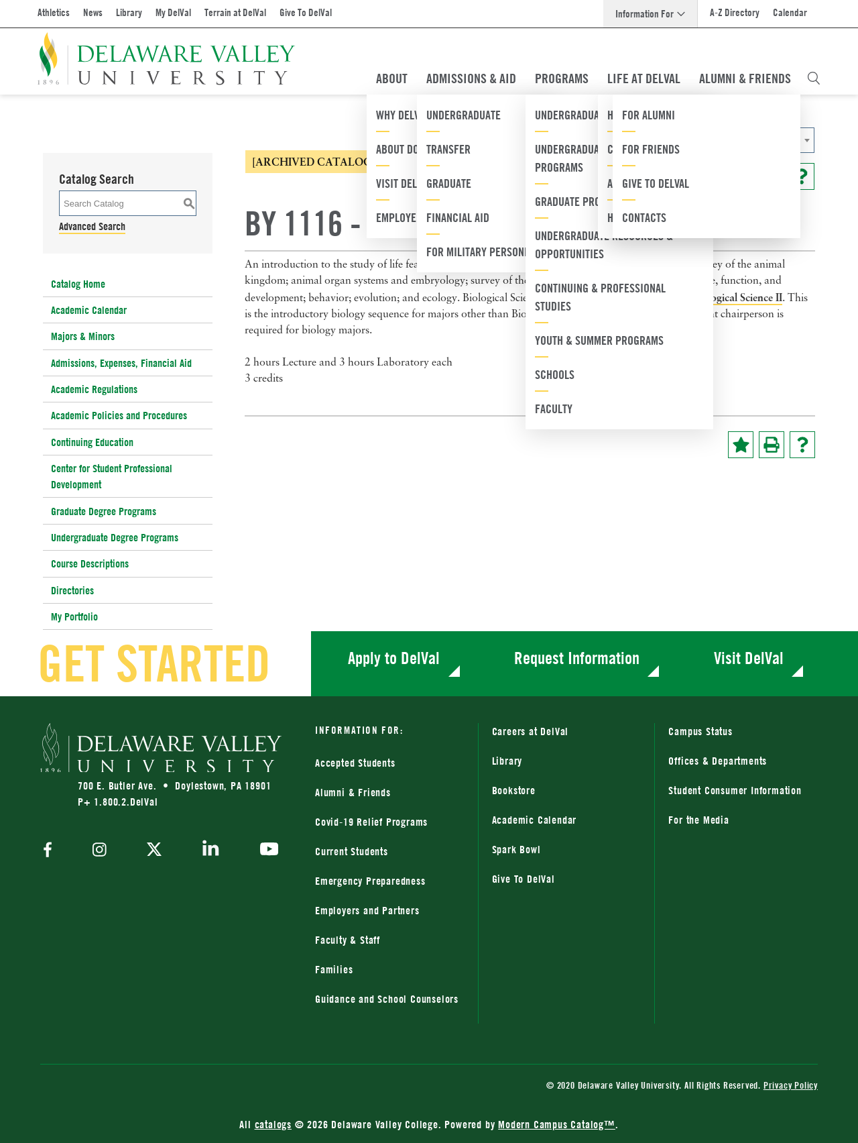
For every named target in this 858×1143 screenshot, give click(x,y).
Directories (72, 590)
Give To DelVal (306, 12)
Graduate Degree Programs (103, 511)
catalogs (273, 1124)
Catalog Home (78, 283)
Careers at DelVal (530, 731)
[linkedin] (211, 850)
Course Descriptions (90, 563)
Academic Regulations (94, 389)
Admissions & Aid (471, 78)
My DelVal (173, 12)
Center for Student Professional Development (111, 476)
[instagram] (99, 851)
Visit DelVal (749, 657)
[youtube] (265, 850)
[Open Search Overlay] (813, 78)
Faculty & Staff (347, 939)
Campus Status (700, 731)
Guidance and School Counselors (386, 998)
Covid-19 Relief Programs (371, 821)
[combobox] (680, 140)
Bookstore (514, 790)
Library (129, 12)
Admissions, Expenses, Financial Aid (121, 363)
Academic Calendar (89, 310)
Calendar (790, 12)
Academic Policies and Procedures (119, 415)
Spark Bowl (516, 849)
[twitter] (154, 850)
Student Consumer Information (734, 790)
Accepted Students (355, 762)
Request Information (576, 657)
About (392, 78)
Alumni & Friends (745, 78)
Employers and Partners (367, 910)
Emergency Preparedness (370, 880)
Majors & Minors (83, 336)
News (93, 12)
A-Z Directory (734, 12)
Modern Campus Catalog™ (556, 1124)
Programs (562, 78)
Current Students (351, 851)
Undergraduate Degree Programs (114, 537)
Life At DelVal (643, 78)
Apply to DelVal (394, 657)
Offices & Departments (717, 760)
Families (334, 969)
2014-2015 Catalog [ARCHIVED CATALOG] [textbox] (636, 140)
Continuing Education (92, 442)
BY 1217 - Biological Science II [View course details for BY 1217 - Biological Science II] (711, 297)
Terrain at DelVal (235, 12)
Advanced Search (92, 226)
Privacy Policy (790, 1085)
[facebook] (51, 851)
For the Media (698, 819)
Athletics (54, 12)
